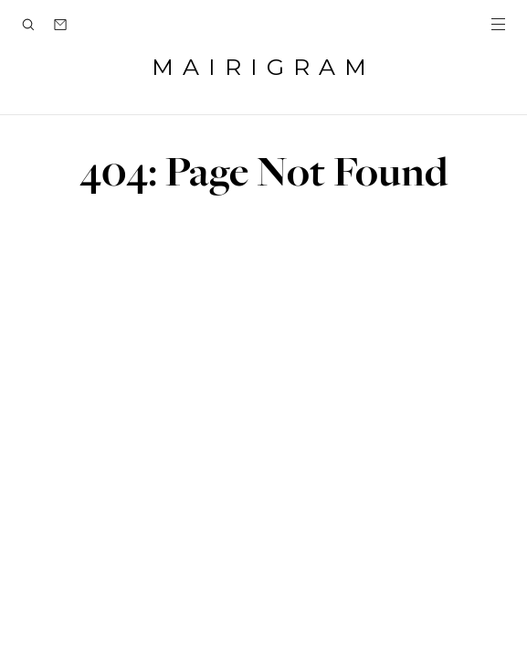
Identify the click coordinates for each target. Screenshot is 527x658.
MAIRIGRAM (263, 66)
